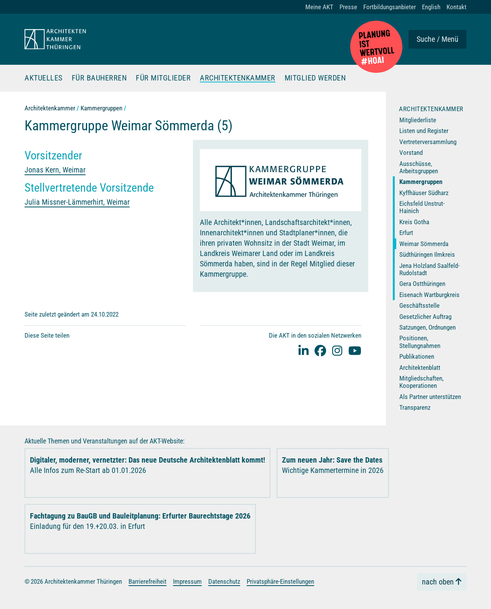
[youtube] (354, 350)
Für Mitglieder (163, 78)
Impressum (187, 581)
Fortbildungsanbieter (389, 7)
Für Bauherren (99, 78)
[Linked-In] (303, 350)
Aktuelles (44, 78)
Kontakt (456, 7)
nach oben (438, 581)
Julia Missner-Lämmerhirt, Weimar (77, 202)
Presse (348, 7)
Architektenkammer (237, 78)
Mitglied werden (315, 78)
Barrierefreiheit (147, 581)
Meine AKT (319, 7)
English (431, 7)
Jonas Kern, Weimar (55, 169)
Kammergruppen (101, 108)
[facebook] (320, 350)
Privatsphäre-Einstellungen (280, 581)
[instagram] (337, 350)
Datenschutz (224, 581)
